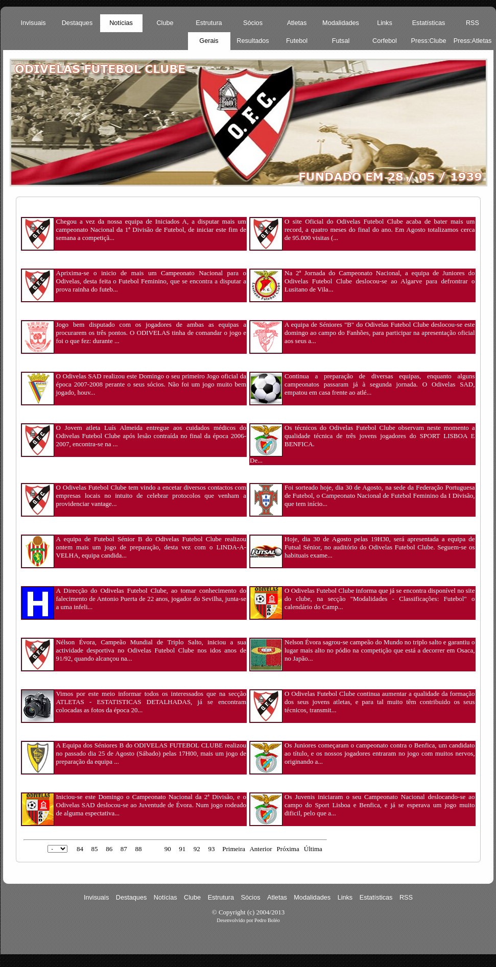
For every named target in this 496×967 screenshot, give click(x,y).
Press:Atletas (473, 40)
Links (384, 23)
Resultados (253, 40)
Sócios (253, 23)
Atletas (297, 23)
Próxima (288, 849)
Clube (164, 23)
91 (182, 849)
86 (109, 849)
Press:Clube (428, 40)
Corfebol (384, 40)
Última (313, 849)
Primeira (233, 849)
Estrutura (209, 23)
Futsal (340, 40)
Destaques (77, 23)
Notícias (121, 23)
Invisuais (32, 23)
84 (80, 849)
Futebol (297, 40)
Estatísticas (428, 23)
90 (167, 849)
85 (94, 849)
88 (138, 849)
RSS (472, 23)
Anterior (260, 849)
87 (124, 849)
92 (197, 849)
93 (211, 849)
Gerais (208, 40)
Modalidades (340, 23)
